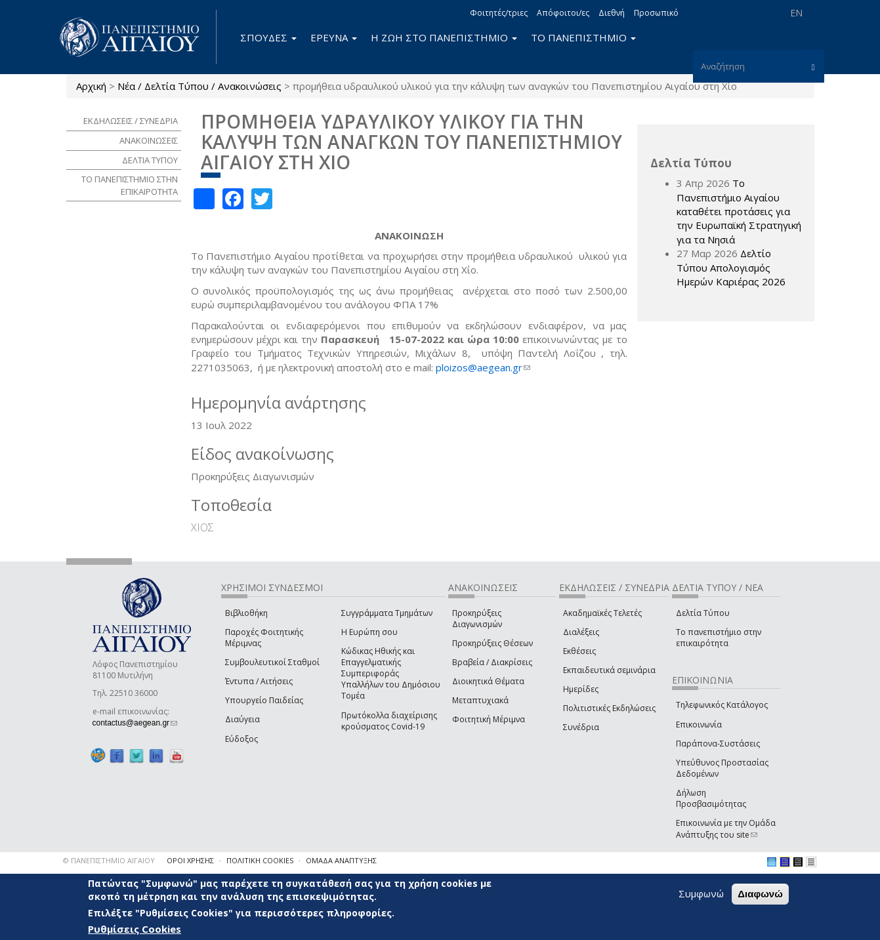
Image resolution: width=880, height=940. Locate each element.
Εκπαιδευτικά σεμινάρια (609, 670)
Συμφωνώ (701, 893)
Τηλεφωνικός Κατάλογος (722, 704)
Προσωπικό (656, 12)
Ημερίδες (580, 689)
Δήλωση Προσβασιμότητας (711, 798)
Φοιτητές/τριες (499, 12)
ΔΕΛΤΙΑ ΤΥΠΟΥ (150, 160)
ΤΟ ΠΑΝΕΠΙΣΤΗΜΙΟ (583, 37)
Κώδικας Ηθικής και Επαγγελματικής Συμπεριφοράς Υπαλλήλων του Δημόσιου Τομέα (390, 673)
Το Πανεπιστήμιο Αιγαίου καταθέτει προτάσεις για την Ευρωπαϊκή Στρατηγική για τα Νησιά (739, 211)
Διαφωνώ (760, 893)
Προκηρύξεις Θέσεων (492, 643)
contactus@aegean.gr (135, 722)
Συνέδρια (581, 727)
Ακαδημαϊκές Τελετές (602, 613)
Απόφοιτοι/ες (563, 12)
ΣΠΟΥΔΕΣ (268, 37)
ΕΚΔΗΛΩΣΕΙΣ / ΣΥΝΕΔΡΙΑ (130, 121)
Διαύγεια (242, 719)
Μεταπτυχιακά (480, 700)
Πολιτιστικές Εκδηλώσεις (609, 708)
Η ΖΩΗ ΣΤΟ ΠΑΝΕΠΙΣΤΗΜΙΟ (444, 37)
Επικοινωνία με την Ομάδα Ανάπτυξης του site (726, 828)
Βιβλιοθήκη (246, 613)
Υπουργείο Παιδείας (264, 700)
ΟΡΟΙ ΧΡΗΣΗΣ (190, 860)
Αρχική (91, 85)
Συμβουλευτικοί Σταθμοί (272, 662)
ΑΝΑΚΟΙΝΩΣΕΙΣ (148, 140)
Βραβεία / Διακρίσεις (492, 662)
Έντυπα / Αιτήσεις (259, 681)
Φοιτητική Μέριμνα (488, 719)
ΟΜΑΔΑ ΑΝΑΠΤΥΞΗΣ (341, 860)
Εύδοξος (241, 739)
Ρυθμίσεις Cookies (134, 928)
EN (796, 13)
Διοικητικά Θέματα (488, 681)
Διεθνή (611, 12)
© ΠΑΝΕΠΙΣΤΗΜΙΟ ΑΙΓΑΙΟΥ (109, 860)
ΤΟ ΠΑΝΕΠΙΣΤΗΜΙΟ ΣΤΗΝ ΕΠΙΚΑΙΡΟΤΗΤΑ (129, 185)
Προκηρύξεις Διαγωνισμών (477, 618)
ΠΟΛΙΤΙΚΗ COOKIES (259, 860)
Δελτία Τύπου (703, 613)
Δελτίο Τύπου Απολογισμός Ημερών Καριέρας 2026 (731, 267)
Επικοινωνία (699, 724)
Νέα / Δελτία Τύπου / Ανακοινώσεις (199, 85)
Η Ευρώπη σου (369, 632)
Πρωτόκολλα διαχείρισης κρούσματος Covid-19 (389, 721)
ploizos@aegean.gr (483, 367)
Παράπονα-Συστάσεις (718, 743)
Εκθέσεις (579, 651)
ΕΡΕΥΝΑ (333, 37)
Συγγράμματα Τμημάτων (386, 613)
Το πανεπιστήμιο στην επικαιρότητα (718, 637)
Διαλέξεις (581, 632)
